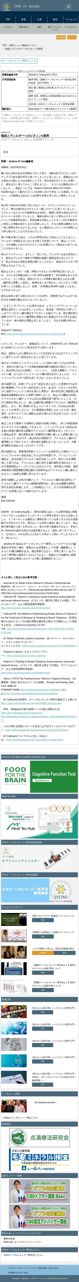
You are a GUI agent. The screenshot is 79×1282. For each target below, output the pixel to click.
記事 (39, 19)
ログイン (72, 37)
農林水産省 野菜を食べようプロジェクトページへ (22, 1240)
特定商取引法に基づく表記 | (18, 1272)
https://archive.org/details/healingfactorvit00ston (31, 693)
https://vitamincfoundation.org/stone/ (40, 689)
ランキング (71, 19)
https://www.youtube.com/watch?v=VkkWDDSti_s (50, 645)
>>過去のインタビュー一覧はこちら (20, 1117)
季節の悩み (23, 27)
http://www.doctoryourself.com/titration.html (25, 607)
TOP (8, 19)
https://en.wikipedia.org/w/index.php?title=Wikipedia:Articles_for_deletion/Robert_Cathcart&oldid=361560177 (39, 716)
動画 (55, 19)
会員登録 (61, 37)
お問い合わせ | (53, 1268)
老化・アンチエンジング (55, 28)
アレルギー (8, 27)
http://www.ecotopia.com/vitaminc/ (26, 655)
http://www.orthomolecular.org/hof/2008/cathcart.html (31, 703)
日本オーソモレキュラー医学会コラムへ (24, 1255)
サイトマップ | (32, 1268)
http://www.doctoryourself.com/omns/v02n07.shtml (35, 333)
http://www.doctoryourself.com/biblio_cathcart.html (35, 739)
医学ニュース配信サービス (23, 45)
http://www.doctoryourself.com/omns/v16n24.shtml (33, 593)
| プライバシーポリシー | (17, 1268)
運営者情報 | (42, 1268)
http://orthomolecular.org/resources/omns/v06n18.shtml (37, 730)
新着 (23, 19)
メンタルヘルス (70, 27)
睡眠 (39, 27)
